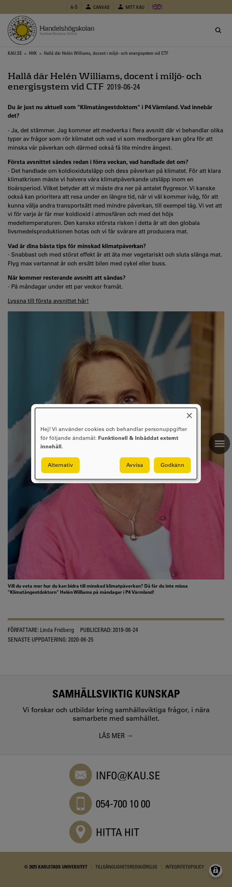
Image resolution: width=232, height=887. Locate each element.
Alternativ (60, 464)
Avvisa (134, 464)
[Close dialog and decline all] (189, 412)
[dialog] (116, 443)
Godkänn (172, 464)
